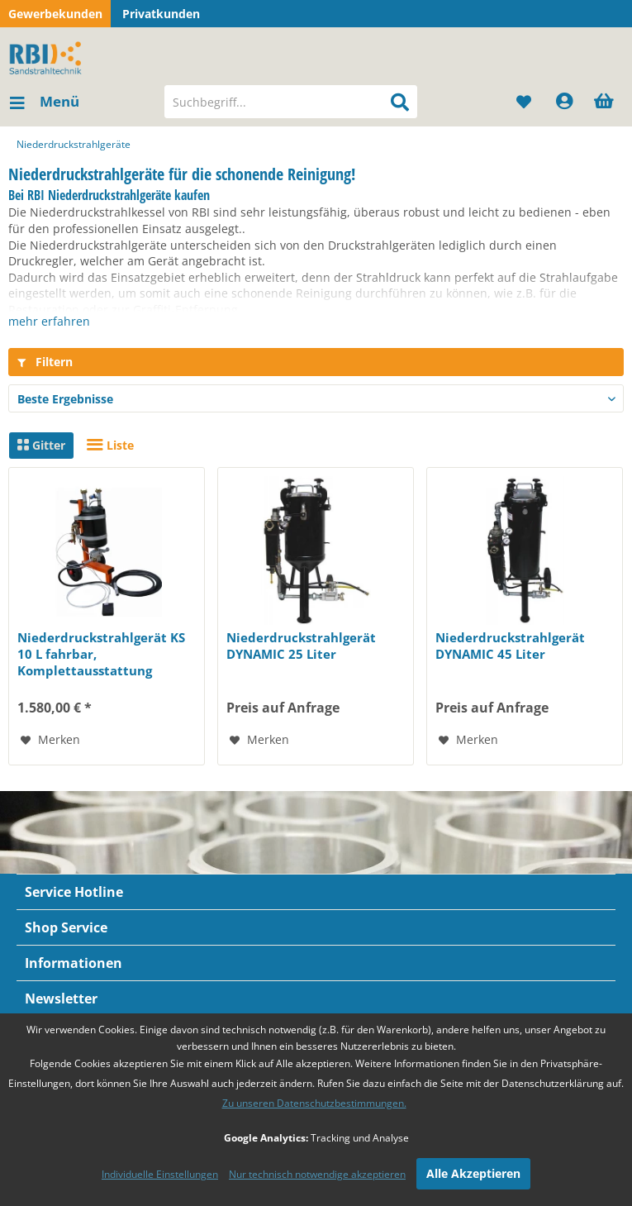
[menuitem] (44, 101)
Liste (110, 445)
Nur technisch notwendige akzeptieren (317, 1174)
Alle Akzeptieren (473, 1173)
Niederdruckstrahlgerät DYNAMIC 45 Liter (510, 645)
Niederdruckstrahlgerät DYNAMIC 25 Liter (301, 645)
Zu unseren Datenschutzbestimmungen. (314, 1103)
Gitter (41, 445)
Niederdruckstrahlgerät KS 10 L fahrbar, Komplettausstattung (101, 654)
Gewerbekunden (55, 13)
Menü (44, 99)
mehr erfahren (49, 321)
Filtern (45, 361)
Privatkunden (161, 13)
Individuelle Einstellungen (160, 1174)
